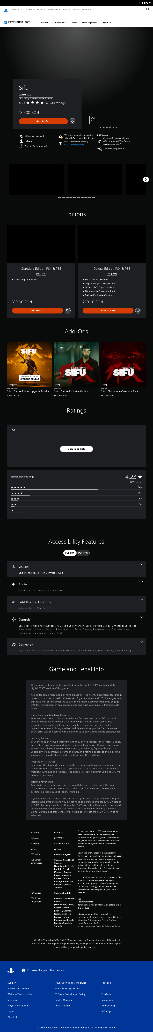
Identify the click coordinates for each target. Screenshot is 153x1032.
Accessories (53, 9)
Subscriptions (90, 19)
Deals (74, 19)
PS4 (30, 9)
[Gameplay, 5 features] (76, 643)
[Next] (146, 176)
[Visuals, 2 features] (76, 565)
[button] (74, 141)
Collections (59, 19)
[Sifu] (36, 176)
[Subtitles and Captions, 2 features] (76, 601)
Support (85, 9)
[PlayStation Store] (18, 18)
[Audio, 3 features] (76, 583)
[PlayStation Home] (6, 9)
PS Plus (40, 9)
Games (14, 9)
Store (74, 9)
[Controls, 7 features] (76, 622)
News (65, 9)
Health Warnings (85, 898)
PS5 (23, 9)
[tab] (69, 550)
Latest (44, 19)
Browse (107, 19)
